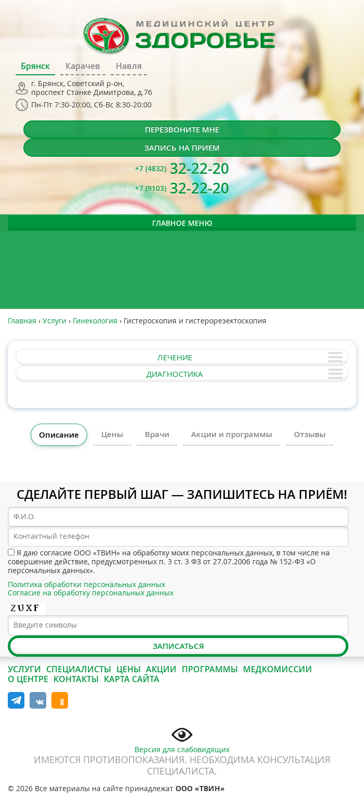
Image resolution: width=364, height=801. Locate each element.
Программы (210, 669)
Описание (59, 434)
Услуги (24, 669)
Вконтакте (38, 700)
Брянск (35, 66)
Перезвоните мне (182, 129)
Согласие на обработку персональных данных (90, 593)
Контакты (76, 679)
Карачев (82, 66)
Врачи (157, 434)
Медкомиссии (277, 669)
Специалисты (78, 669)
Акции (161, 669)
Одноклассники (59, 700)
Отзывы (310, 434)
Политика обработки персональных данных (86, 584)
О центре (28, 679)
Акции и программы (231, 434)
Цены (112, 434)
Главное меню (182, 223)
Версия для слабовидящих (182, 739)
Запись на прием (182, 147)
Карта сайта (131, 679)
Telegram (16, 700)
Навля (129, 66)
